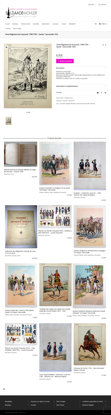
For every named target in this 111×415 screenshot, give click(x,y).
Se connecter (102, 4)
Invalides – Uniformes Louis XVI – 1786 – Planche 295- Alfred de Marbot (88, 194)
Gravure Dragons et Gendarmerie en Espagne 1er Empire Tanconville (89, 252)
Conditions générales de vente (92, 401)
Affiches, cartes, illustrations (52, 192)
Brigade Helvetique (71, 103)
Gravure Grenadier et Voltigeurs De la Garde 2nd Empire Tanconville (54, 189)
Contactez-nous (68, 98)
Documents (71, 100)
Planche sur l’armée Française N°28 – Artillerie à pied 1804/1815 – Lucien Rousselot (54, 232)
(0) (102, 24)
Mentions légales (88, 405)
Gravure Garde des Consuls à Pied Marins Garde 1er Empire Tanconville (19, 311)
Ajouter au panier (66, 61)
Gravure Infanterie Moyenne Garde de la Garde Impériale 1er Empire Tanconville (89, 312)
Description (60, 68)
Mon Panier (60, 405)
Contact (33, 405)
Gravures (65, 100)
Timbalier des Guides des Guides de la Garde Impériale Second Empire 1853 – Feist (54, 310)
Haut (103, 412)
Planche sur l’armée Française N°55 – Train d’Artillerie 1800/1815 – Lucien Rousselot (20, 349)
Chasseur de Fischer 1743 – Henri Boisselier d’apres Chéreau (89, 369)
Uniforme (92, 103)
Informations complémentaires (67, 86)
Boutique (8, 405)
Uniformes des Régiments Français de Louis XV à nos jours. (20, 252)
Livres (12, 174)
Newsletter (8, 401)
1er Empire (62, 103)
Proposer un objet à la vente (40, 401)
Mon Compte (61, 401)
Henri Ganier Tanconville (83, 103)
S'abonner (91, 4)
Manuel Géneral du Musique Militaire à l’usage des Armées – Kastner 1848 (20, 171)
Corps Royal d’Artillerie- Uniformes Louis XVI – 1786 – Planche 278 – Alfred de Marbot (55, 376)
